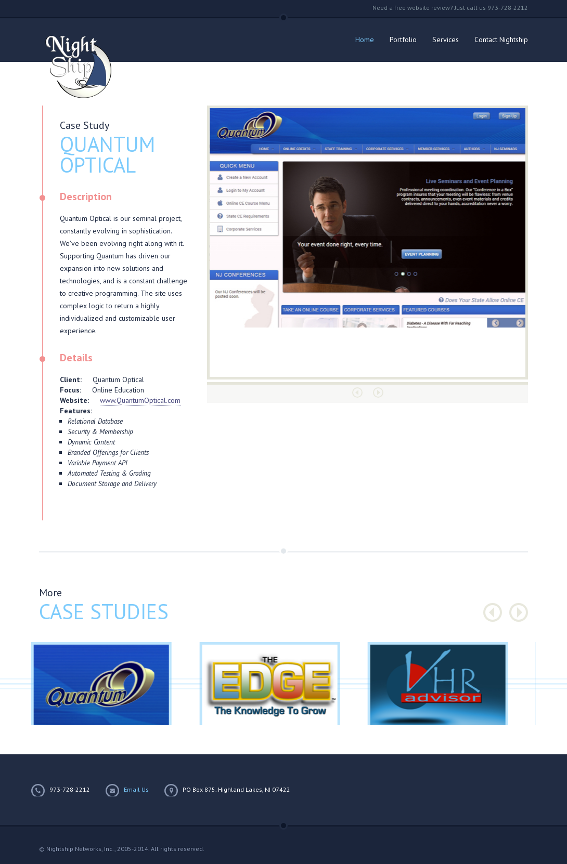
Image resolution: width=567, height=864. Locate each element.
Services (445, 39)
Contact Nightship (501, 39)
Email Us (136, 789)
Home (364, 39)
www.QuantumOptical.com (140, 400)
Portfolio (403, 39)
